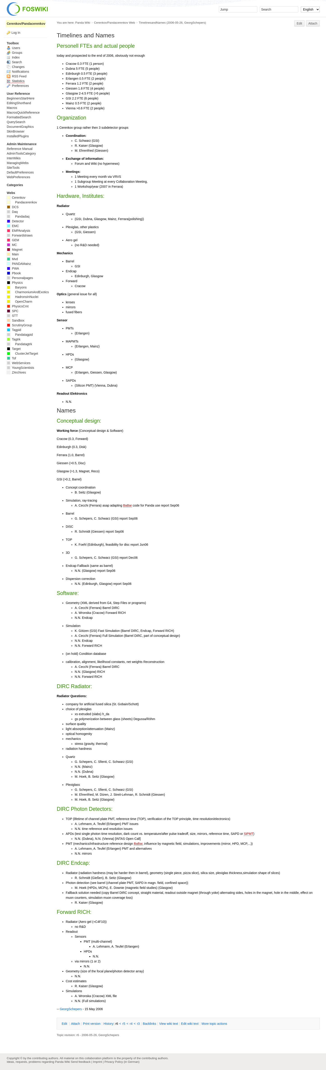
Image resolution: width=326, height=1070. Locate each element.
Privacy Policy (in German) (122, 1061)
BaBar (127, 505)
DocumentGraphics (20, 126)
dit (65, 1023)
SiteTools (13, 167)
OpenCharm (19, 301)
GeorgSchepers (194, 22)
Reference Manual (19, 149)
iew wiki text (168, 1023)
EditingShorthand (19, 103)
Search (14, 62)
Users (13, 48)
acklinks (149, 1023)
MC (12, 245)
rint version (92, 1023)
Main (13, 254)
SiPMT (248, 834)
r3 (138, 1023)
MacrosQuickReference (23, 112)
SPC (12, 311)
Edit (299, 23)
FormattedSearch (19, 117)
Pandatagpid (20, 334)
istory (108, 1023)
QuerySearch (16, 122)
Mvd (12, 259)
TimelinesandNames (152, 22)
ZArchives (16, 372)
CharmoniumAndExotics (28, 292)
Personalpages (20, 278)
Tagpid (14, 330)
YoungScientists (20, 367)
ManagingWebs (18, 163)
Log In (15, 32)
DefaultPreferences (20, 172)
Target (14, 349)
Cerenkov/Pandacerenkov (26, 23)
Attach (312, 23)
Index (13, 57)
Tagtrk (13, 339)
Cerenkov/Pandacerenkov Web (114, 22)
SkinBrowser (16, 131)
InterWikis (13, 158)
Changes (16, 67)
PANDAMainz (19, 264)
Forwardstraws (20, 235)
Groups (14, 52)
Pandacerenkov (22, 202)
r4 (131, 1023)
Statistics (16, 81)
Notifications (18, 71)
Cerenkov (16, 197)
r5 (123, 1023)
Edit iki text (190, 1023)
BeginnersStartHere (20, 98)
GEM (13, 240)
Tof (11, 358)
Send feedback (81, 1061)
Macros (12, 108)
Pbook (14, 273)
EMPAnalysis (18, 230)
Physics (15, 282)
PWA (13, 268)
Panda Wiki (82, 22)
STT (12, 316)
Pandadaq (18, 216)
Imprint (97, 1061)
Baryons (17, 287)
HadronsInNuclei (22, 297)
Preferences (18, 86)
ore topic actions (214, 1023)
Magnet (15, 249)
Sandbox (15, 320)
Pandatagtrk (19, 344)
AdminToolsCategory (21, 153)
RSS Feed (16, 76)
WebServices (18, 363)
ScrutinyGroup (19, 325)
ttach (75, 1023)
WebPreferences (18, 177)
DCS (12, 207)
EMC (13, 226)
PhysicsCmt (18, 306)
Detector (15, 221)
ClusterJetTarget (22, 353)
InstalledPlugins (18, 136)
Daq (12, 212)
